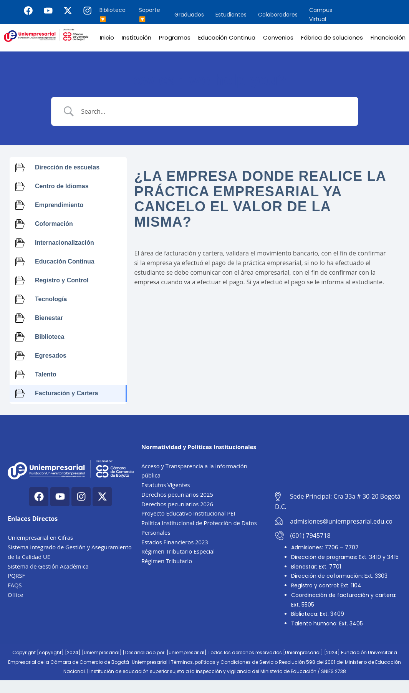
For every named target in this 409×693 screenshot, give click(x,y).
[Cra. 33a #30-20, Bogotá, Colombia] (338, 453)
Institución (136, 37)
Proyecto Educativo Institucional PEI (189, 513)
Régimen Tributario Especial (178, 551)
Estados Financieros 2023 (175, 542)
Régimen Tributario (167, 561)
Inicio (107, 37)
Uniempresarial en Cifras (41, 537)
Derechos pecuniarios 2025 (177, 494)
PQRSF (16, 575)
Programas (174, 37)
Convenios (278, 37)
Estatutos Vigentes (166, 485)
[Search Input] (214, 111)
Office (15, 594)
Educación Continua (226, 37)
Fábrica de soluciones (332, 37)
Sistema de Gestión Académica (49, 566)
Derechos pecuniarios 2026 (177, 504)
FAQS (15, 585)
